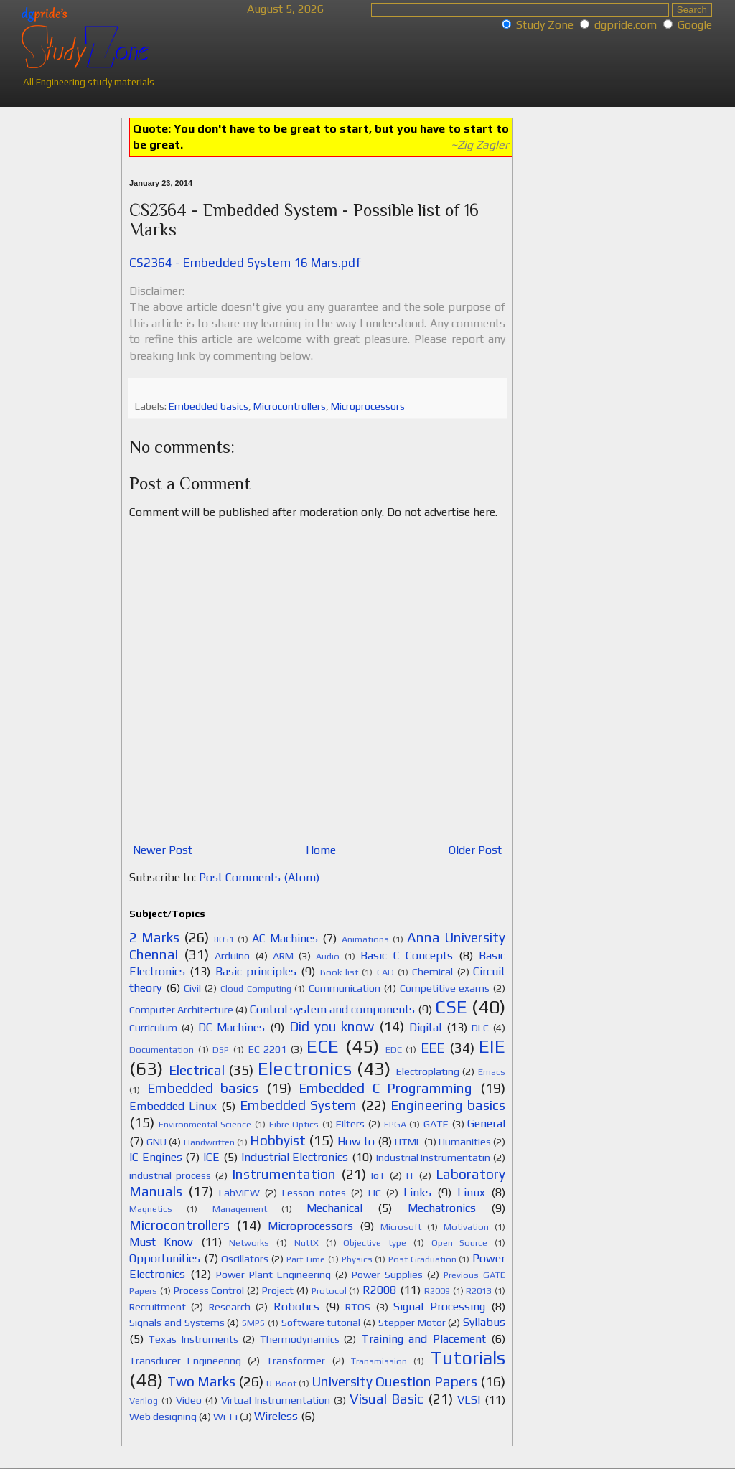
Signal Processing (438, 1306)
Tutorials (468, 1358)
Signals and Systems (177, 1322)
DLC (480, 1027)
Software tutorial (321, 1322)
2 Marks (154, 937)
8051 (224, 939)
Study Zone (545, 25)
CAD (385, 972)
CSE (451, 1007)
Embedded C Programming (385, 1088)
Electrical (197, 1070)
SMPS (253, 1323)
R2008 (379, 1290)
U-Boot (281, 1383)
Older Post (475, 850)
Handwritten (209, 1142)
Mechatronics (442, 1208)
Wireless (276, 1416)
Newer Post (162, 850)
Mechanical (334, 1208)
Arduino (232, 956)
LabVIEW (239, 1192)
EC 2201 (267, 1049)
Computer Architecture (181, 1009)
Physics (357, 1259)
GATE (436, 1124)
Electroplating (427, 1071)
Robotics (296, 1306)
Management (239, 1208)
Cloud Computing (255, 988)
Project (278, 1290)
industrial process (170, 1175)
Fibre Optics (294, 1124)
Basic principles (255, 971)
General (486, 1123)
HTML (408, 1141)
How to (356, 1141)
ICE (211, 1157)
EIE (492, 1046)
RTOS (357, 1307)
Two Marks (201, 1381)
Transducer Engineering (185, 1360)
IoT (378, 1175)
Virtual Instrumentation (275, 1400)
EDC (393, 1049)
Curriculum (153, 1027)
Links (417, 1192)
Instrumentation (284, 1174)
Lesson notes (314, 1192)
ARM (283, 956)
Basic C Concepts (406, 955)
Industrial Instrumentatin (433, 1157)
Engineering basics (447, 1105)
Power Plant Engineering (273, 1274)
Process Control (209, 1290)
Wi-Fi (225, 1416)
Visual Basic (386, 1399)
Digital (425, 1027)
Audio (328, 956)
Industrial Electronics (295, 1157)
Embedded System (298, 1105)
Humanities (465, 1141)
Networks (249, 1242)
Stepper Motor (412, 1322)
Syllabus (484, 1322)
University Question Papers (394, 1381)
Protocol (329, 1290)
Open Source (459, 1242)
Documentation (161, 1049)
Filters (350, 1124)
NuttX (306, 1242)
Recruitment (157, 1307)
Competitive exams (445, 988)
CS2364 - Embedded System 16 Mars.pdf (245, 262)
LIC (374, 1192)
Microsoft (400, 1226)
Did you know (332, 1026)
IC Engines (155, 1157)
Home (321, 850)
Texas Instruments (193, 1339)
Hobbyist (278, 1140)
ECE (322, 1046)
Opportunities (164, 1258)
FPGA (395, 1124)
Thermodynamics (300, 1339)
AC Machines (285, 938)
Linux (471, 1192)
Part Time (306, 1259)
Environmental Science (205, 1124)
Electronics (305, 1068)
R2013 (479, 1290)
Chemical (432, 971)
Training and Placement (423, 1339)
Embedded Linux (173, 1106)
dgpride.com (625, 25)
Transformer (295, 1360)
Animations (365, 939)
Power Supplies (387, 1274)
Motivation (466, 1226)
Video (189, 1400)
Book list (339, 972)
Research (230, 1307)
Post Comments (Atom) (259, 877)
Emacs (491, 1071)
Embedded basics (208, 406)
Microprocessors (368, 406)
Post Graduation (422, 1259)
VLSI (468, 1400)
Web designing (163, 1416)
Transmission (379, 1361)
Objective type (374, 1242)
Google (695, 25)
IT (410, 1175)
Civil (192, 988)
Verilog (143, 1400)
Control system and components (332, 1009)
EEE (432, 1048)
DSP (220, 1049)
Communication (344, 988)
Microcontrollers (289, 406)
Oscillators (244, 1258)
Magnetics (150, 1208)
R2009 (437, 1290)
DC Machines (232, 1027)
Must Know (161, 1242)
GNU (156, 1141)
